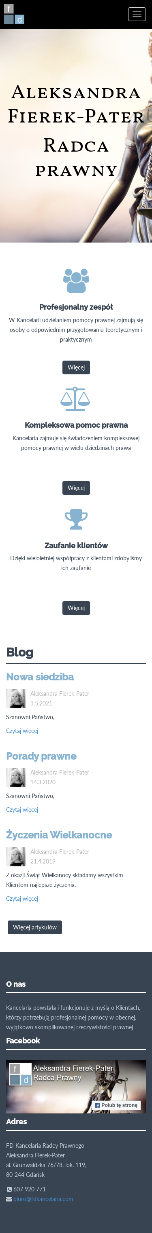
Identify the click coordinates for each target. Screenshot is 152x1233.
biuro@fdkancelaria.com (43, 1198)
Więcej (76, 367)
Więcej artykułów (35, 927)
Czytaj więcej (22, 730)
